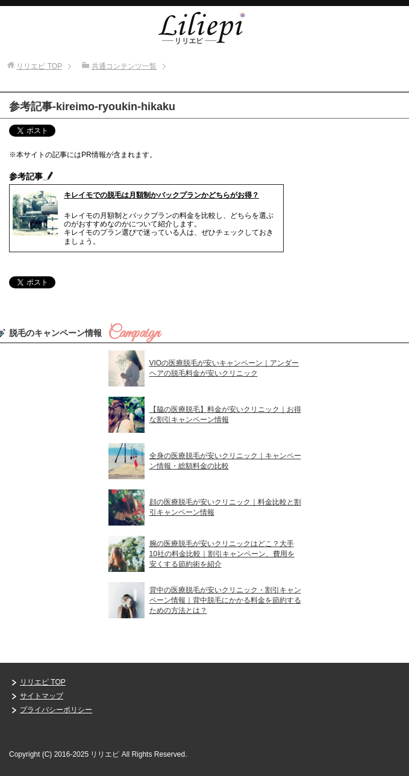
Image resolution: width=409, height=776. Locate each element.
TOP (39, 66)
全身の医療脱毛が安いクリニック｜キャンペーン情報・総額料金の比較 (225, 461)
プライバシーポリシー (56, 710)
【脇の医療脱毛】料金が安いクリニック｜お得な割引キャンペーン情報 (225, 414)
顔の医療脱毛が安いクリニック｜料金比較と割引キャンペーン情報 (225, 507)
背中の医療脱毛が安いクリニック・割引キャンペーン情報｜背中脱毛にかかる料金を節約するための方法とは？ (225, 600)
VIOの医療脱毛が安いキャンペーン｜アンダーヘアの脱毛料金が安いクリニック (224, 368)
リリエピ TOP (43, 682)
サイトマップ (41, 696)
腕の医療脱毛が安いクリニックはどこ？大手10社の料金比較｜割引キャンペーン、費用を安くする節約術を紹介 (222, 553)
